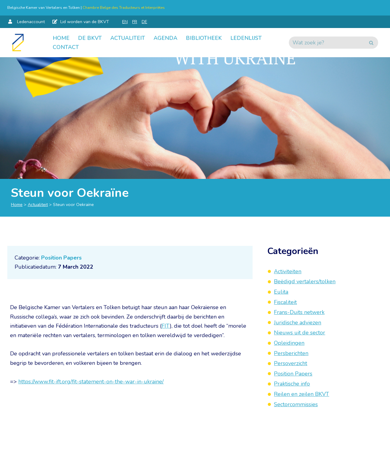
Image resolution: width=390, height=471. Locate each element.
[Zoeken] (326, 43)
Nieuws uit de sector (299, 332)
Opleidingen (289, 343)
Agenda (165, 38)
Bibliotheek (204, 38)
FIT (165, 326)
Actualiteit (127, 38)
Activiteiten (287, 271)
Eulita (281, 291)
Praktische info (292, 383)
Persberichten (291, 353)
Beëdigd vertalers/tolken (304, 281)
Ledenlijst (246, 38)
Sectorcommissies (296, 404)
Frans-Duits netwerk (299, 312)
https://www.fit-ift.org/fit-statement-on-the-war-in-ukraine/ (91, 381)
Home (61, 38)
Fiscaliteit (285, 302)
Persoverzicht (290, 363)
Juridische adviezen (297, 322)
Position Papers (61, 257)
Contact (66, 47)
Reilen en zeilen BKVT (301, 394)
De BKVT (90, 38)
